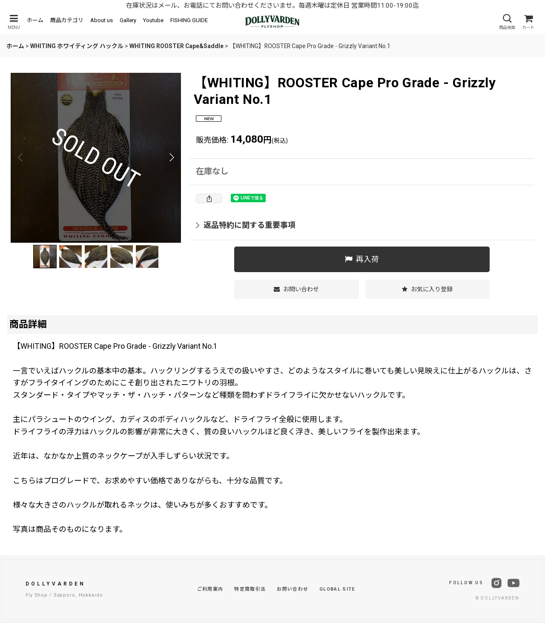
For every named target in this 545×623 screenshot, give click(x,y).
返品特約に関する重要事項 (245, 225)
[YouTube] (513, 583)
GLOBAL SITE (337, 589)
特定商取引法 (250, 589)
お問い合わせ (292, 589)
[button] (13, 22)
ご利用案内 (210, 589)
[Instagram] (496, 583)
